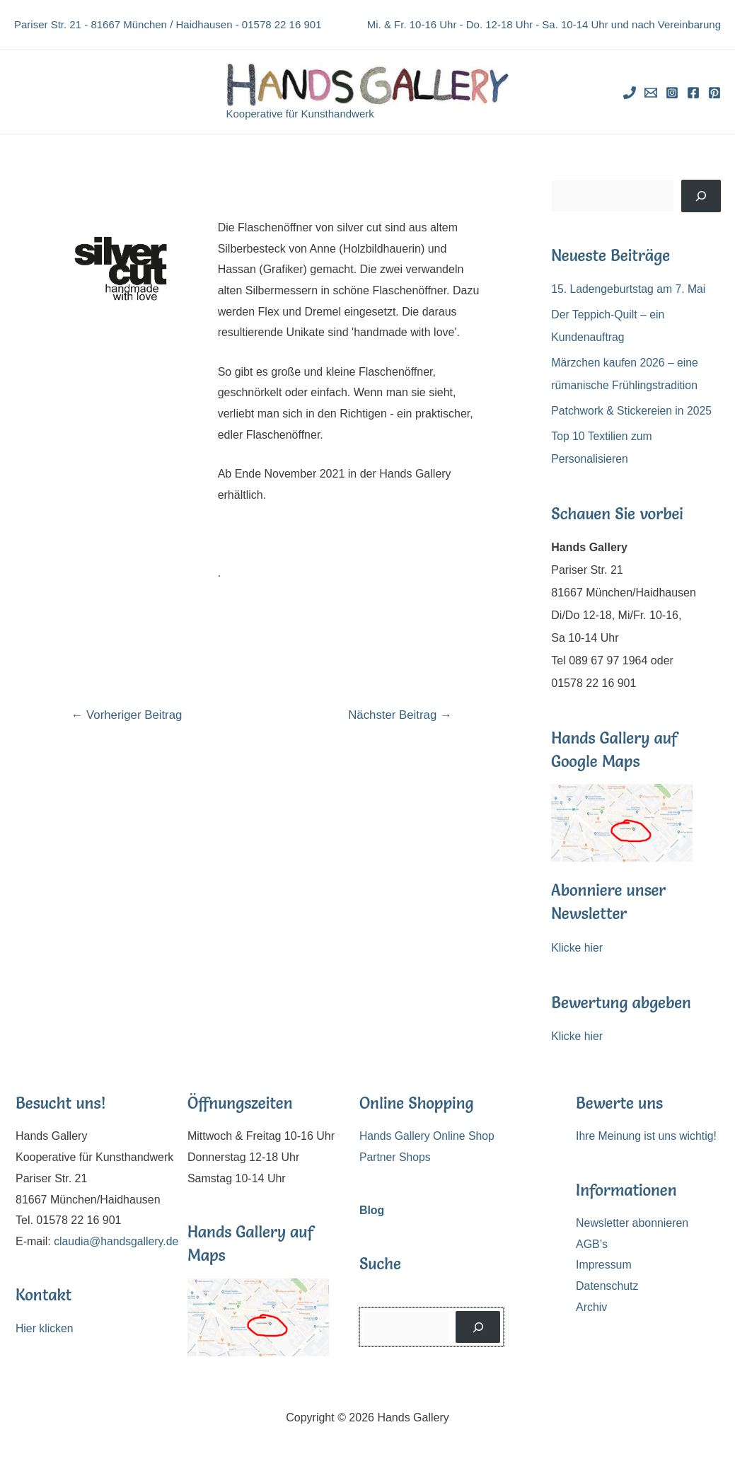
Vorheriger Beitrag (127, 715)
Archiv (591, 1307)
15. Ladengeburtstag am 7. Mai (629, 289)
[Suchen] (701, 196)
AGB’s (592, 1244)
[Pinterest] (714, 92)
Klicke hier (577, 948)
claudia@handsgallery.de (79, 1263)
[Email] (650, 92)
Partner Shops (395, 1157)
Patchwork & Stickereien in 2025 (632, 411)
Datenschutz (607, 1286)
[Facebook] (693, 92)
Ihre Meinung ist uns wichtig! (647, 1136)
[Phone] (629, 92)
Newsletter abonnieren (632, 1223)
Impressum (604, 1265)
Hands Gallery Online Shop (428, 1136)
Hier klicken (45, 1350)
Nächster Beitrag (399, 715)
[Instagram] (672, 92)
